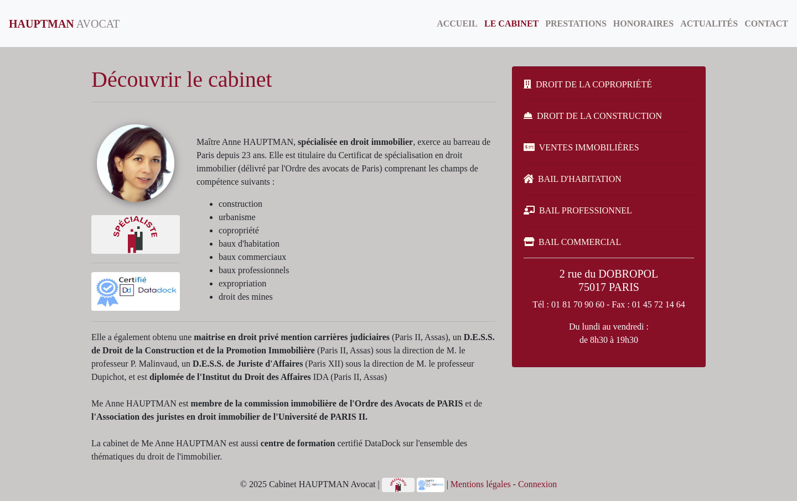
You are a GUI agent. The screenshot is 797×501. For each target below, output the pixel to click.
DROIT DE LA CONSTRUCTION (593, 116)
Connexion (537, 484)
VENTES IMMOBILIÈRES (581, 147)
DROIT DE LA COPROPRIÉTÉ (588, 84)
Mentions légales (481, 484)
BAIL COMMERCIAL (572, 242)
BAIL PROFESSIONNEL (578, 210)
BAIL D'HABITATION (573, 179)
